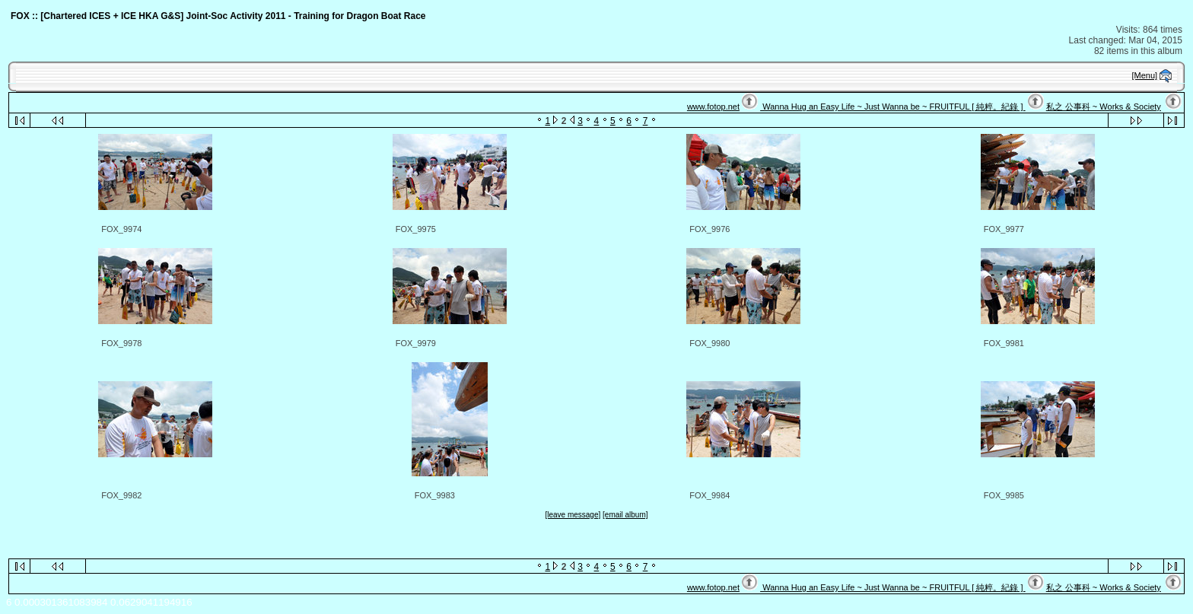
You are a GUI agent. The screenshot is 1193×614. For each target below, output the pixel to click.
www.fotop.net (713, 106)
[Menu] (1145, 75)
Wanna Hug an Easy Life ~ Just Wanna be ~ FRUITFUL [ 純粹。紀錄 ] (892, 106)
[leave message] (572, 515)
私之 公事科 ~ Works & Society (1103, 106)
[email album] (625, 515)
